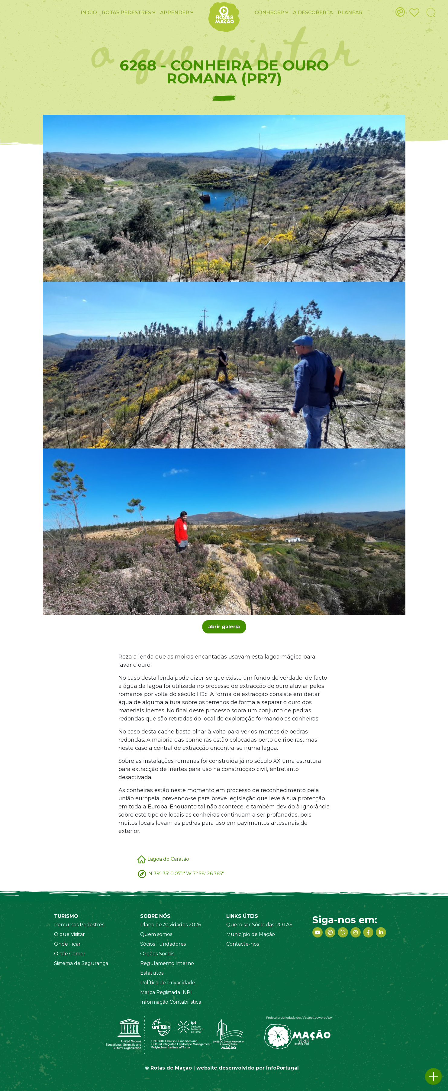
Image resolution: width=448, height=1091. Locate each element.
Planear (350, 12)
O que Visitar (69, 934)
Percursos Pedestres (79, 925)
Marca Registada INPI (166, 992)
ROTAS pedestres (128, 12)
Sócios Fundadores (163, 944)
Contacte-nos (242, 944)
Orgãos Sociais (157, 954)
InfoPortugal (282, 1068)
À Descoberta (313, 12)
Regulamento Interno (167, 963)
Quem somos (156, 934)
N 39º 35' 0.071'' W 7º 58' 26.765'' (186, 873)
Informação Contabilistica (170, 1002)
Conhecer (271, 12)
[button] (433, 1076)
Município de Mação (250, 934)
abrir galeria (224, 627)
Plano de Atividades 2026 (170, 925)
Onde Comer (69, 954)
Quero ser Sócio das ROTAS (259, 925)
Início (89, 12)
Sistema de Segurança (81, 963)
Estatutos (151, 973)
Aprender (176, 12)
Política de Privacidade (167, 983)
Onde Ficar (67, 944)
